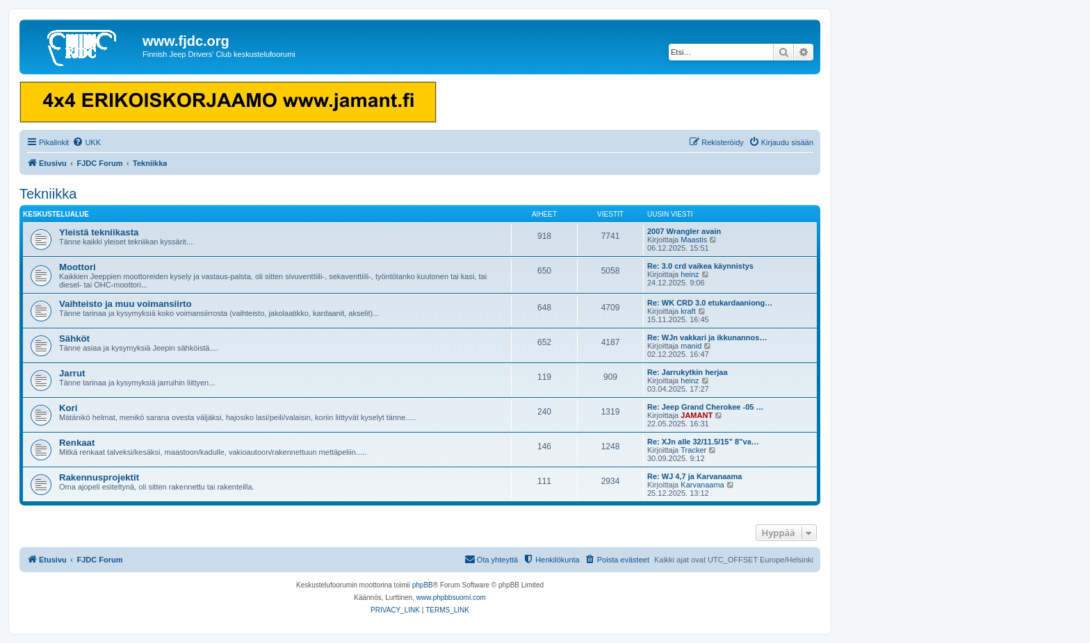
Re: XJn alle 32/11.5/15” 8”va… (703, 441)
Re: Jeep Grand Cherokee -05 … (705, 407)
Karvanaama (702, 485)
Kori (68, 408)
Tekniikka (47, 193)
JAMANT (697, 415)
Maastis (694, 239)
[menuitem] (86, 142)
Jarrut (72, 373)
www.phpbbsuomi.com (451, 597)
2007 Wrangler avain (684, 231)
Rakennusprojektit (99, 477)
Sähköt (74, 338)
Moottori (77, 267)
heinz (690, 274)
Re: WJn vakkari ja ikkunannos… (707, 337)
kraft (688, 311)
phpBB (422, 585)
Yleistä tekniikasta (98, 232)
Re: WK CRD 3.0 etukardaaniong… (709, 303)
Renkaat (77, 442)
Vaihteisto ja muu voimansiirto (125, 304)
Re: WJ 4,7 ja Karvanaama (694, 476)
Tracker (693, 450)
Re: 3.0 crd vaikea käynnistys (700, 266)
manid (691, 346)
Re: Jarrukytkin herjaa (687, 372)
